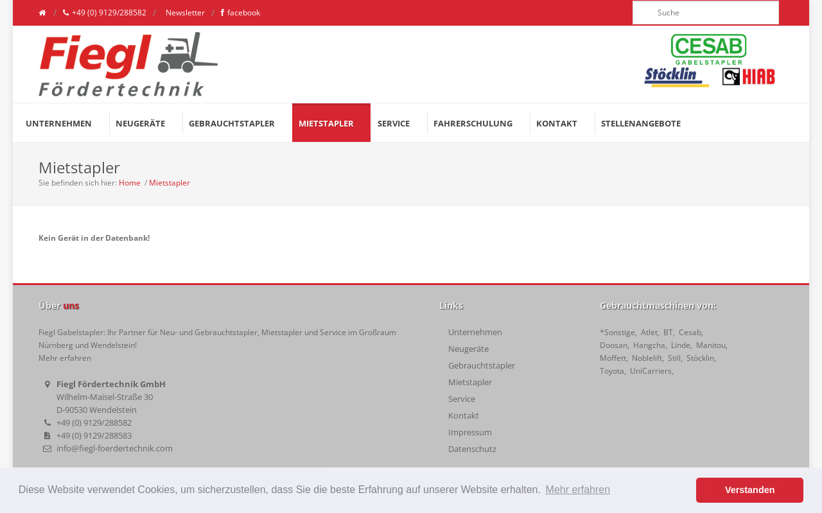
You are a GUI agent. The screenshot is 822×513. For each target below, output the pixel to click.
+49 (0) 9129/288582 (104, 12)
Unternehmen (475, 332)
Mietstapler (169, 182)
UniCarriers (651, 370)
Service (461, 398)
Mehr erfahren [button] (578, 489)
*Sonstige (617, 332)
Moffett (613, 357)
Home (130, 182)
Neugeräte (468, 348)
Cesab (690, 332)
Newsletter (184, 12)
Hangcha (649, 345)
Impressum (470, 432)
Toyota (612, 370)
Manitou (711, 345)
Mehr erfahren (65, 357)
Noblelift (647, 357)
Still (674, 357)
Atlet (649, 332)
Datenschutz (472, 449)
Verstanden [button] (750, 490)
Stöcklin (700, 357)
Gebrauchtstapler (481, 365)
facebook (240, 12)
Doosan (613, 345)
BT (668, 332)
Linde (680, 345)
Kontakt (463, 415)
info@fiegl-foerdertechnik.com (115, 448)
